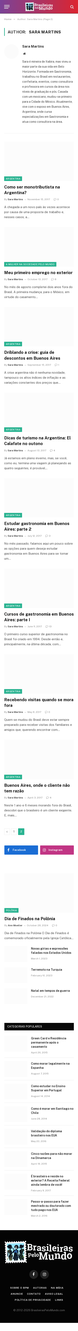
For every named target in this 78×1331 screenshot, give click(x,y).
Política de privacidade (33, 1299)
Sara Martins (33, 46)
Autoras (40, 1287)
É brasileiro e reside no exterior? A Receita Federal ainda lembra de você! (50, 1180)
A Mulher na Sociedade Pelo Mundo (30, 264)
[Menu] (7, 6)
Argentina (13, 178)
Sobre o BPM (19, 1287)
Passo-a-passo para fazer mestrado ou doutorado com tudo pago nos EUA (51, 1206)
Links (59, 1299)
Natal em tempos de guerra (50, 990)
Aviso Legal (54, 1293)
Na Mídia (57, 1287)
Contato (34, 1293)
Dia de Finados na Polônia (29, 918)
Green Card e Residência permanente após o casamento (48, 1042)
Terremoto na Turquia (46, 969)
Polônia (11, 910)
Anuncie (17, 1293)
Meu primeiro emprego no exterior (38, 272)
